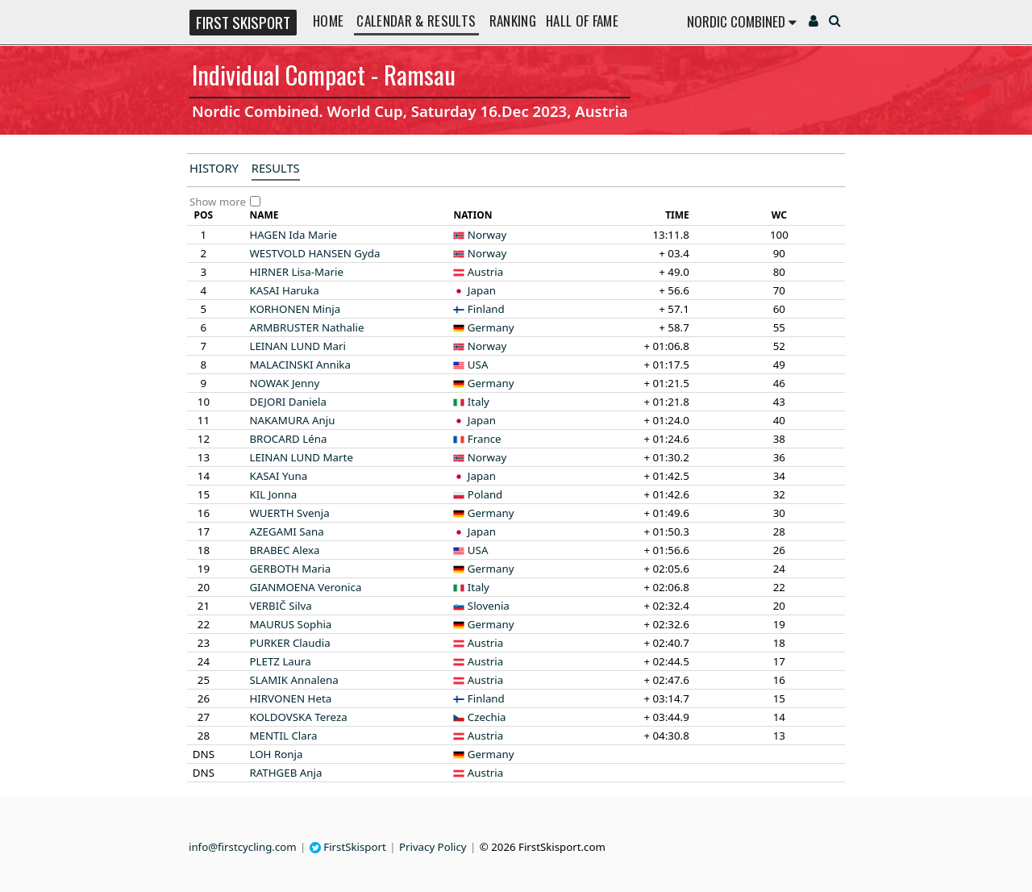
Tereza (298, 717)
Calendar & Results (416, 20)
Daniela (288, 401)
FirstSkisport (348, 847)
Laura (279, 661)
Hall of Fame (582, 20)
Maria (290, 568)
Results (276, 168)
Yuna (278, 476)
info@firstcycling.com (243, 847)
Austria (485, 272)
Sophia (290, 624)
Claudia (289, 643)
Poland (485, 494)
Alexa (284, 550)
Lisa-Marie (296, 272)
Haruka (283, 290)
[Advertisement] (84, 400)
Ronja (275, 754)
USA (478, 364)
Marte (300, 457)
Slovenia (489, 605)
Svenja (289, 513)
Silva (280, 605)
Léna (288, 438)
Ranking (512, 20)
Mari (297, 346)
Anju (292, 420)
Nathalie (306, 327)
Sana (286, 531)
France (484, 438)
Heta (290, 698)
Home (328, 20)
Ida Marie (293, 234)
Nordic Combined (742, 21)
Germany (491, 327)
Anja (285, 772)
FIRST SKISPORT (243, 22)
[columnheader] (203, 215)
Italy (478, 401)
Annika (300, 364)
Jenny (284, 383)
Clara (283, 735)
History (214, 168)
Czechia (487, 717)
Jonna (273, 494)
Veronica (305, 587)
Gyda (314, 253)
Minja (294, 309)
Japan (482, 290)
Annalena (293, 680)
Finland (486, 309)
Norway (487, 234)
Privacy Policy (433, 847)
